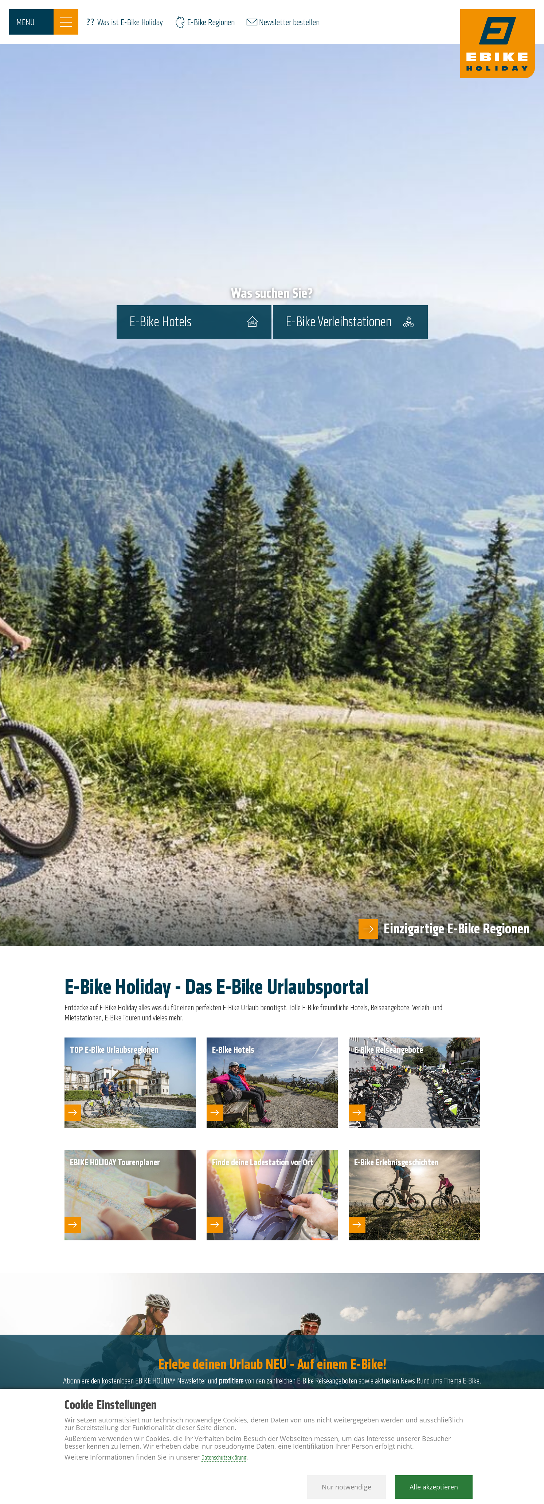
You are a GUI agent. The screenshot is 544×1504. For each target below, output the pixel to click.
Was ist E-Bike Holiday (130, 22)
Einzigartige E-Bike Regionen (456, 929)
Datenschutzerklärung (223, 1457)
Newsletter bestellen (289, 22)
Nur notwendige (346, 1487)
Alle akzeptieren (434, 1487)
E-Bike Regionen (211, 22)
